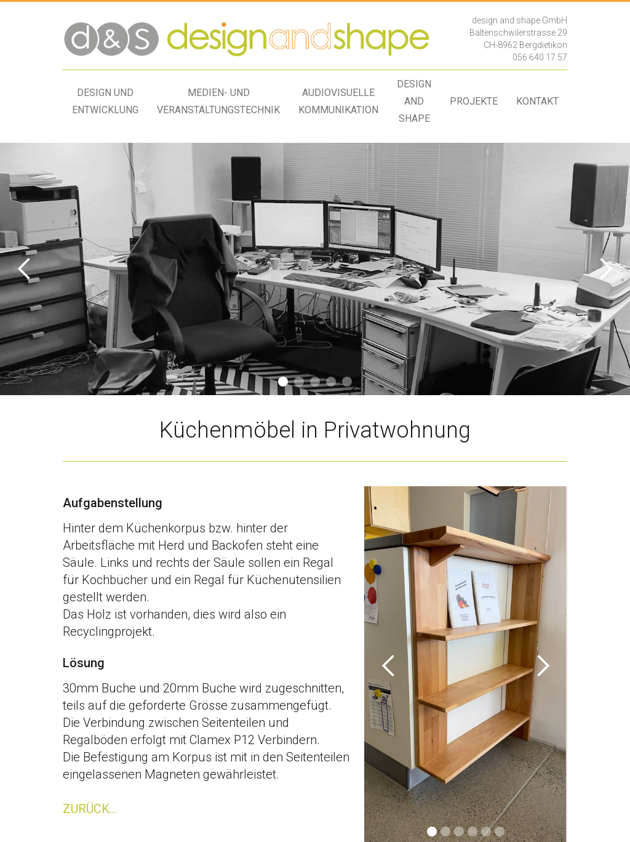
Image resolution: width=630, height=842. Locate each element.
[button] (24, 269)
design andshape (414, 101)
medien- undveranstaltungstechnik (218, 101)
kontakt (537, 101)
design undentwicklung (105, 101)
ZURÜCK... (90, 808)
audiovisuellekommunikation (338, 101)
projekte (474, 101)
